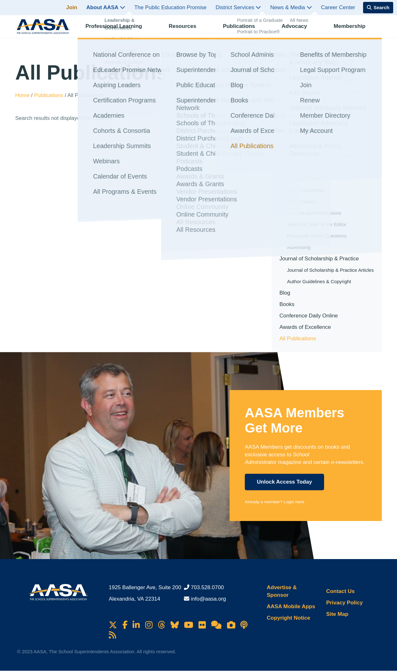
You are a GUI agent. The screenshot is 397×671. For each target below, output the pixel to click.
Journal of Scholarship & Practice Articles (330, 270)
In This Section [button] (301, 139)
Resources (187, 30)
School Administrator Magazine (316, 156)
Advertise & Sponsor (281, 591)
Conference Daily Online (308, 316)
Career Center (338, 7)
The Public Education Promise (170, 7)
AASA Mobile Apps (291, 606)
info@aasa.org (208, 599)
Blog (284, 293)
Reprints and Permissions (314, 213)
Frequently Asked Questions (317, 235)
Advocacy (298, 30)
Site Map (337, 614)
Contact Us (340, 591)
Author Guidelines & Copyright (319, 281)
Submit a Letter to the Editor (316, 224)
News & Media (291, 7)
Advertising (298, 247)
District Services (238, 7)
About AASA (105, 7)
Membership (353, 30)
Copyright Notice (288, 618)
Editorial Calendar (306, 178)
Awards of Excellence (305, 327)
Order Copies (301, 201)
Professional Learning (119, 30)
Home (23, 95)
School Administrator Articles (317, 167)
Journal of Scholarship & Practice (319, 259)
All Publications (297, 339)
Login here (293, 501)
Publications (243, 30)
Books (286, 304)
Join (71, 7)
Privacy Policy (344, 603)
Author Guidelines (306, 190)
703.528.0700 (207, 587)
